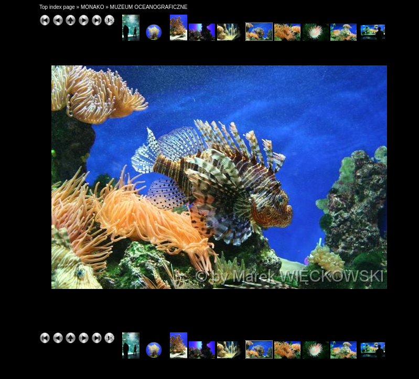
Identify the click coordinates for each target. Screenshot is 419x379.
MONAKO (92, 7)
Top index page (57, 7)
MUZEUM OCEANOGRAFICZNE (149, 7)
